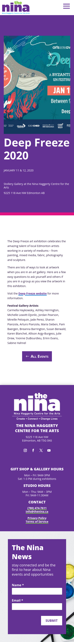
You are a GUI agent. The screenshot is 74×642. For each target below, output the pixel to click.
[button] (66, 6)
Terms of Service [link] (37, 521)
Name (18, 585)
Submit (52, 620)
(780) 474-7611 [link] (37, 508)
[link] (16, 7)
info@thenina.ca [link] (37, 511)
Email (17, 601)
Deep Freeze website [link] (32, 293)
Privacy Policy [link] (37, 518)
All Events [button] (39, 356)
